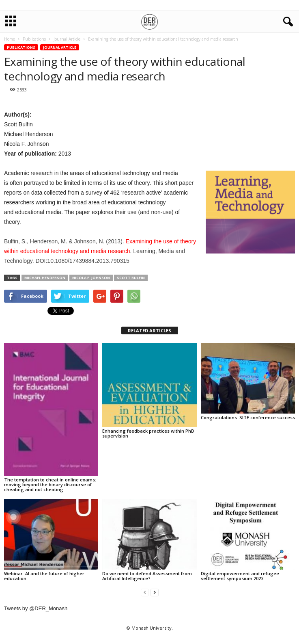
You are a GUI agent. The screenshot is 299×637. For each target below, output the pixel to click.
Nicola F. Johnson (91, 277)
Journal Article (59, 47)
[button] (286, 22)
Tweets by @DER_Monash (35, 608)
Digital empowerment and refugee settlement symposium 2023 (240, 575)
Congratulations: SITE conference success (248, 417)
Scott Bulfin (131, 277)
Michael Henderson (44, 277)
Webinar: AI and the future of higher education (44, 575)
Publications (21, 47)
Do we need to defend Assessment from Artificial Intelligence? (147, 575)
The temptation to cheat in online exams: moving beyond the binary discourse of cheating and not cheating (50, 484)
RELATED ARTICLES (149, 330)
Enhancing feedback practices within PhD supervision (148, 433)
